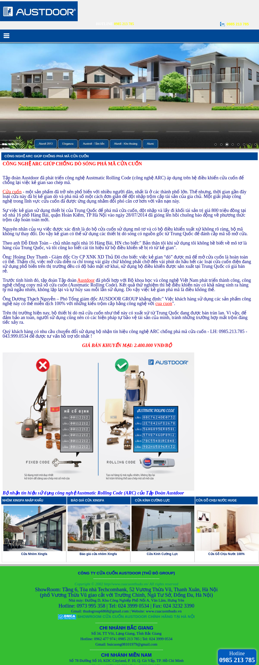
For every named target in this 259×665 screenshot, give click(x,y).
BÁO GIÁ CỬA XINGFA (89, 464)
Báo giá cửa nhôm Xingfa (98, 518)
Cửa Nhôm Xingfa (34, 518)
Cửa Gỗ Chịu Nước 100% (226, 518)
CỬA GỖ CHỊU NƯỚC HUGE (216, 464)
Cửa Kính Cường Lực (162, 518)
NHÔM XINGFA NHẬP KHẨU (22, 464)
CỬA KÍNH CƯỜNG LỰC (153, 464)
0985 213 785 (238, 24)
